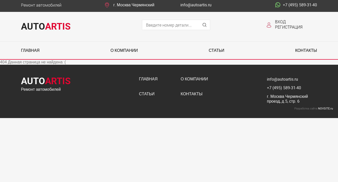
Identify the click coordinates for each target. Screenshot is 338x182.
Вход (280, 21)
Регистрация (289, 27)
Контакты (306, 50)
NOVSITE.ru (325, 108)
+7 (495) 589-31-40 (296, 5)
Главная (30, 50)
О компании (124, 50)
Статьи (216, 50)
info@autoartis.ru (196, 5)
